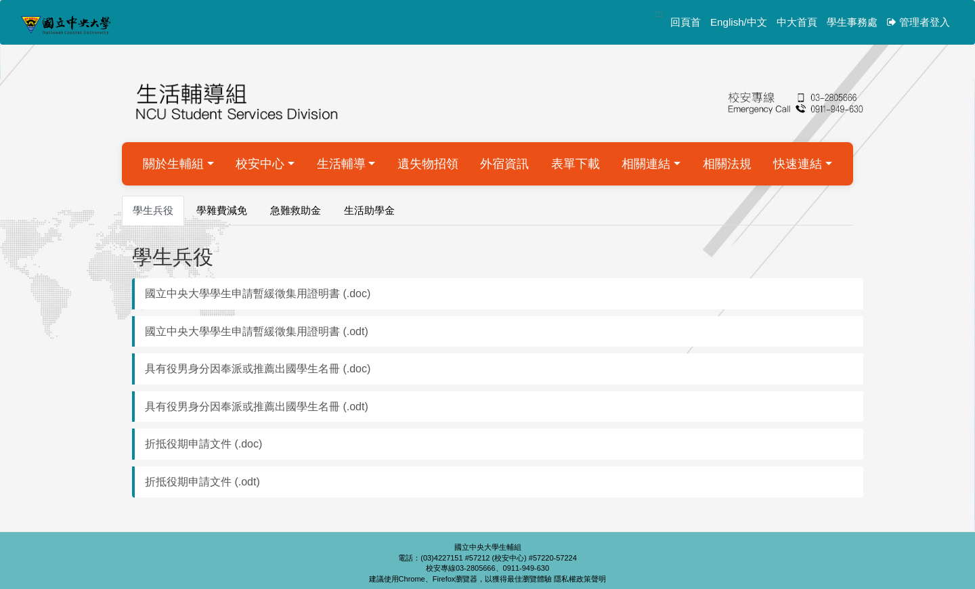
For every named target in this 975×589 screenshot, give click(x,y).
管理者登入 (918, 22)
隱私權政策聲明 (580, 579)
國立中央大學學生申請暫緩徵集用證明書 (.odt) (256, 331)
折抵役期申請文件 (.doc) (203, 444)
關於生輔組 (173, 164)
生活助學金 (369, 210)
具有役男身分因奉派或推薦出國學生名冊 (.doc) (257, 368)
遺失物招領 (427, 164)
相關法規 (727, 164)
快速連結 (797, 164)
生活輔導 (341, 164)
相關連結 (646, 164)
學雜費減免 (221, 210)
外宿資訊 (504, 164)
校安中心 (260, 164)
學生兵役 (153, 210)
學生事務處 (852, 22)
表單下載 (575, 164)
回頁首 (685, 22)
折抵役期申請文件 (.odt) (202, 481)
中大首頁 (797, 22)
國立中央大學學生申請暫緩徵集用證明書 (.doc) (257, 293)
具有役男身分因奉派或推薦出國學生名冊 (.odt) (256, 406)
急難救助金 (295, 210)
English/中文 (738, 22)
